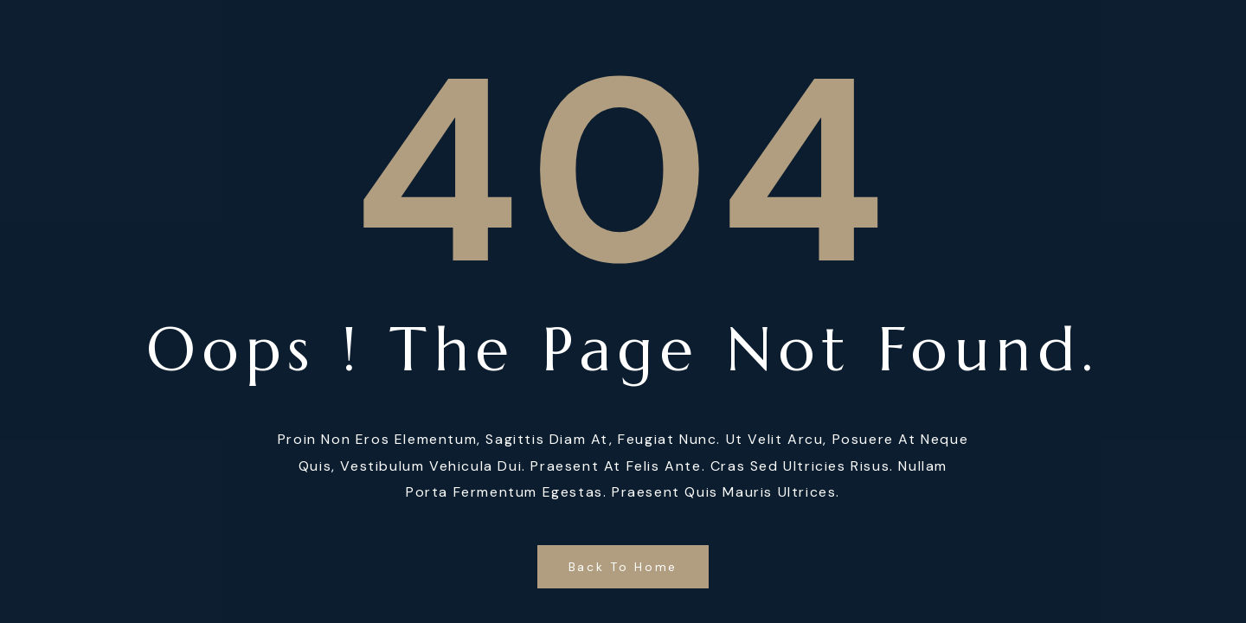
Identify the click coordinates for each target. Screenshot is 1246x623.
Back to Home (623, 567)
